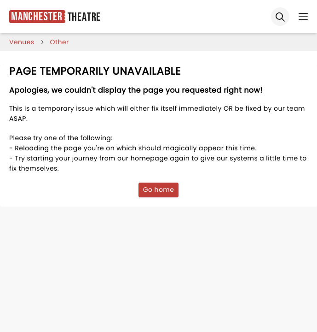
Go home (158, 189)
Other (59, 42)
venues (22, 42)
